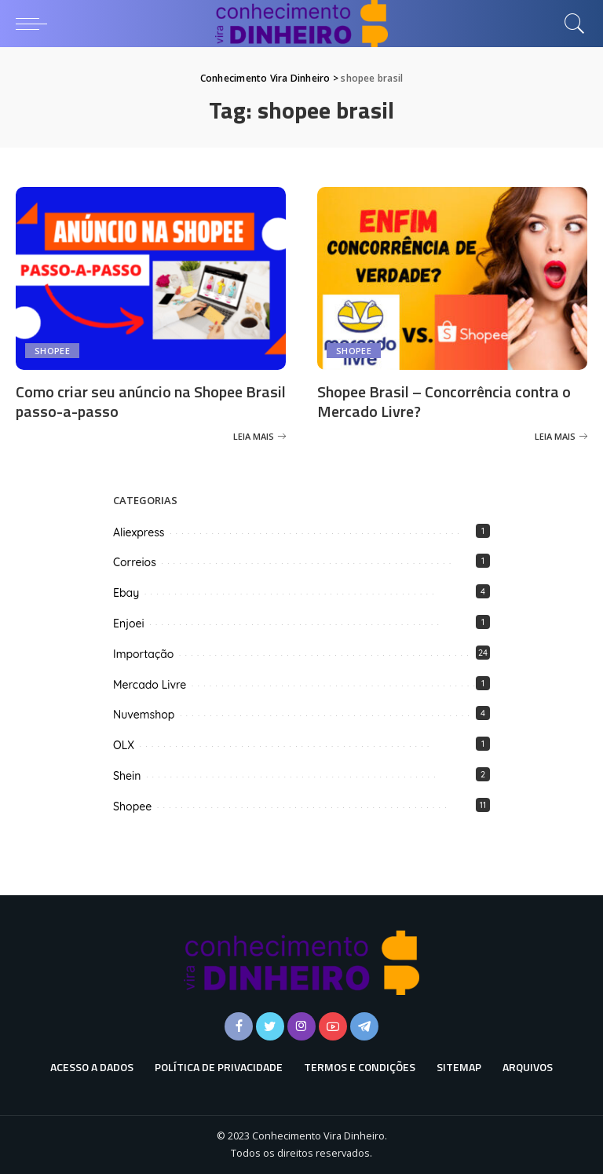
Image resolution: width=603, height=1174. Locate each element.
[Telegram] (364, 1026)
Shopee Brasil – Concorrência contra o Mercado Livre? (444, 401)
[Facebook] (239, 1026)
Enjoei (128, 623)
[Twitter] (270, 1026)
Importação (143, 654)
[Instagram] (301, 1026)
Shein (127, 776)
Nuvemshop (143, 715)
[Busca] (570, 23)
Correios (134, 562)
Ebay (126, 593)
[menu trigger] (35, 23)
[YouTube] (333, 1026)
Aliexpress (138, 532)
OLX (123, 745)
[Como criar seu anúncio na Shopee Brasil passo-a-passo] (151, 278)
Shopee (52, 351)
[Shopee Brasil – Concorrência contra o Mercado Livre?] (452, 278)
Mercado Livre (149, 685)
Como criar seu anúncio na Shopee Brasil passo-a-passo (151, 401)
